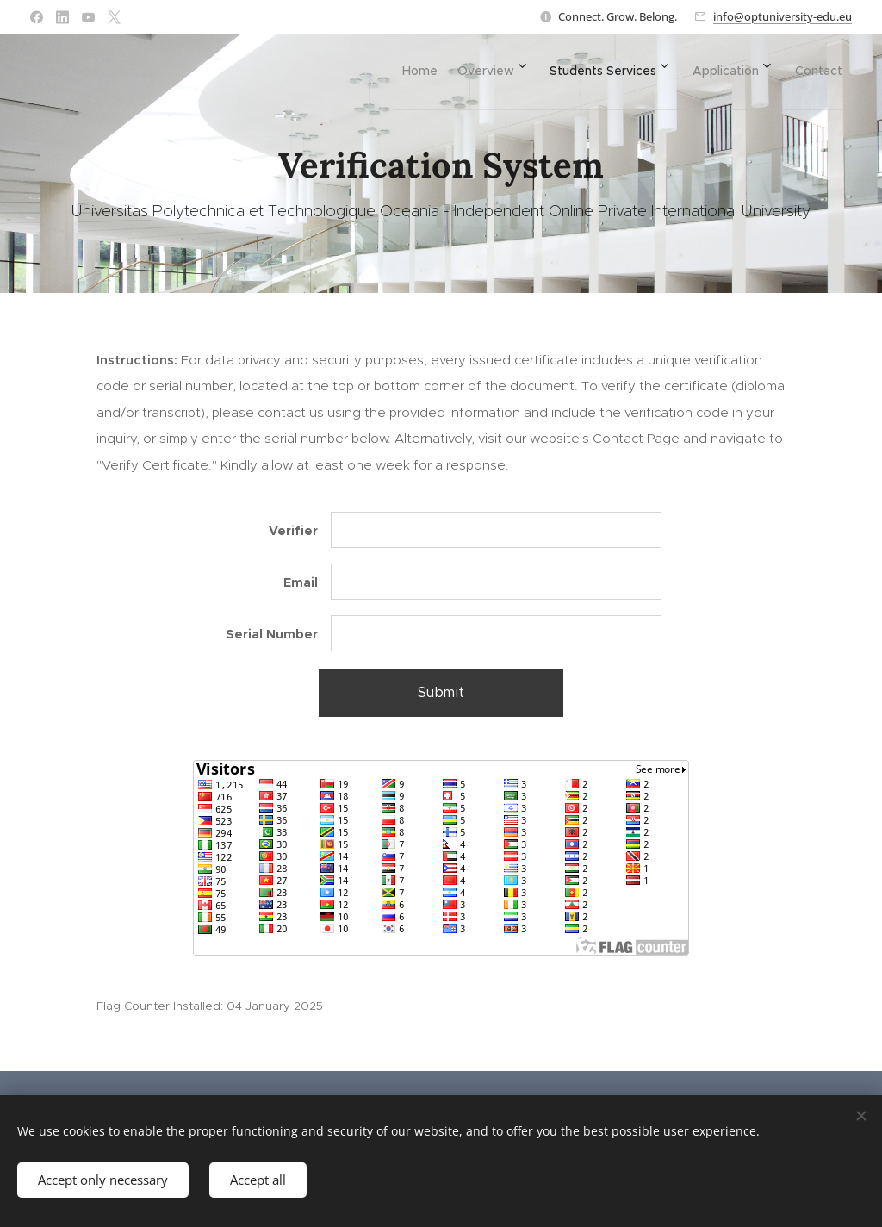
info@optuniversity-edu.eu (782, 16)
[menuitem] (381, 69)
